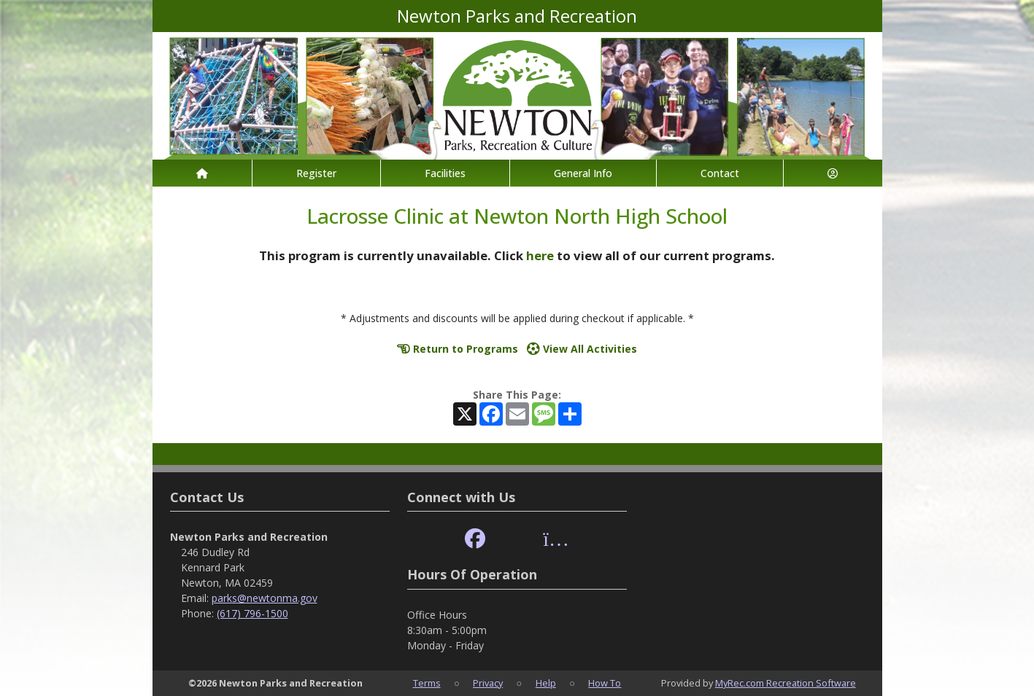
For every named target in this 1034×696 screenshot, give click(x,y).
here (540, 255)
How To (604, 682)
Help (546, 682)
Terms (427, 682)
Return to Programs (457, 349)
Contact (720, 173)
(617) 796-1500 (252, 613)
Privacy (488, 682)
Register (316, 173)
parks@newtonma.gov (264, 598)
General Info (583, 173)
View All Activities (582, 349)
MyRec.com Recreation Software (785, 682)
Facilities (445, 173)
